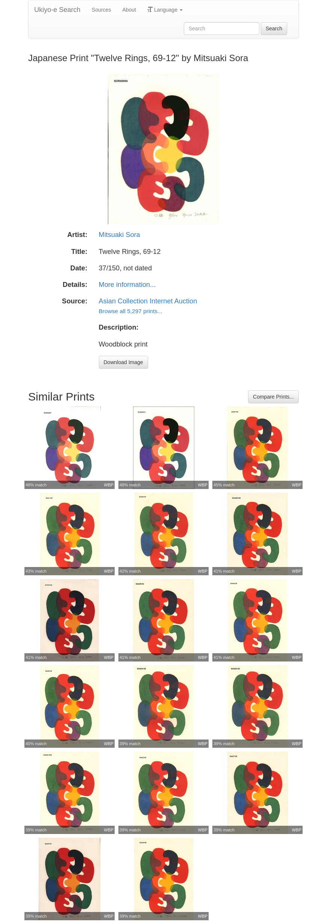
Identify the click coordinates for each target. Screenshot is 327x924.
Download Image (123, 362)
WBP (109, 485)
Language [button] (165, 10)
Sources (101, 10)
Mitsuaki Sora (119, 234)
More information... (127, 284)
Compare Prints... (273, 397)
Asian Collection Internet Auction (148, 301)
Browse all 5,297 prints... (130, 311)
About (129, 10)
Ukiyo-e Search (57, 10)
